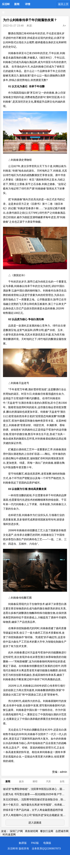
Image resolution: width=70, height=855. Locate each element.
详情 (27, 4)
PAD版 (35, 842)
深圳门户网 (16, 831)
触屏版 (23, 842)
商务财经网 (31, 831)
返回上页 (63, 4)
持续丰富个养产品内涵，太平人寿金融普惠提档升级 (33, 809)
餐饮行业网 (46, 831)
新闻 (16, 4)
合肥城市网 (62, 831)
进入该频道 (34, 822)
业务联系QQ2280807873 (46, 848)
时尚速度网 (9, 834)
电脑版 (47, 842)
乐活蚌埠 (6, 5)
